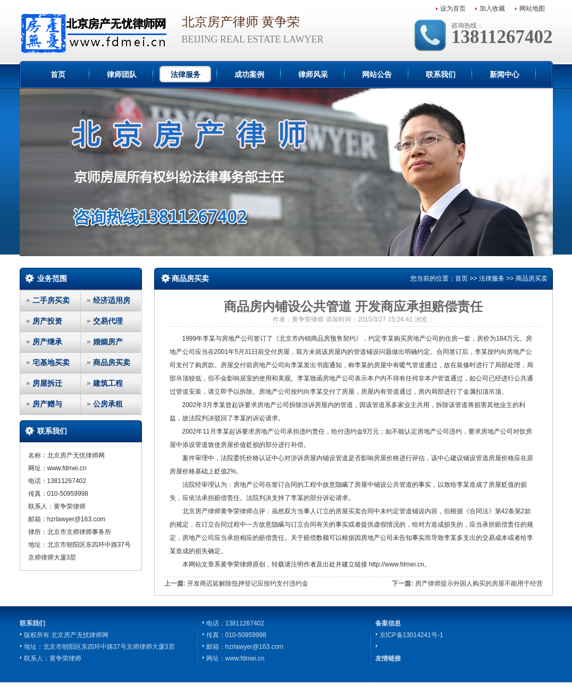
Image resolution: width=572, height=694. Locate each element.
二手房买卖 (51, 300)
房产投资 (47, 321)
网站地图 (532, 8)
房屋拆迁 (47, 383)
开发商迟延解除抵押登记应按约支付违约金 (247, 583)
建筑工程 (108, 383)
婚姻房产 (108, 341)
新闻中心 (504, 74)
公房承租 (108, 404)
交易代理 (108, 321)
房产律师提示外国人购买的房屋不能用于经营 (479, 583)
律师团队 (122, 74)
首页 (58, 74)
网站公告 (377, 74)
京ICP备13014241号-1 (411, 635)
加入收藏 (492, 8)
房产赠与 (47, 404)
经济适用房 (111, 300)
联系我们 (441, 74)
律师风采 (313, 74)
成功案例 (249, 74)
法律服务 (185, 74)
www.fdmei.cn (245, 658)
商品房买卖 (111, 362)
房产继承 (47, 341)
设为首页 (453, 8)
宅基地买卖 (51, 362)
